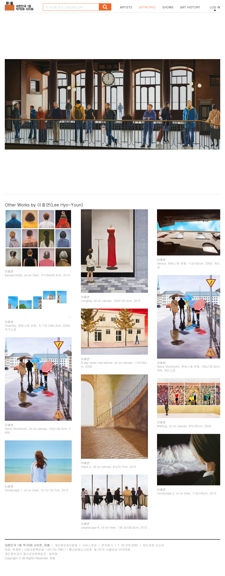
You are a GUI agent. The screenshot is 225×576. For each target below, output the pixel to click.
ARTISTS (126, 7)
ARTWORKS (147, 7)
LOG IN (215, 7)
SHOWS (168, 7)
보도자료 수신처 (153, 549)
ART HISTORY (190, 7)
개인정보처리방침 (66, 549)
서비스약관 (89, 549)
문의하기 (107, 549)
